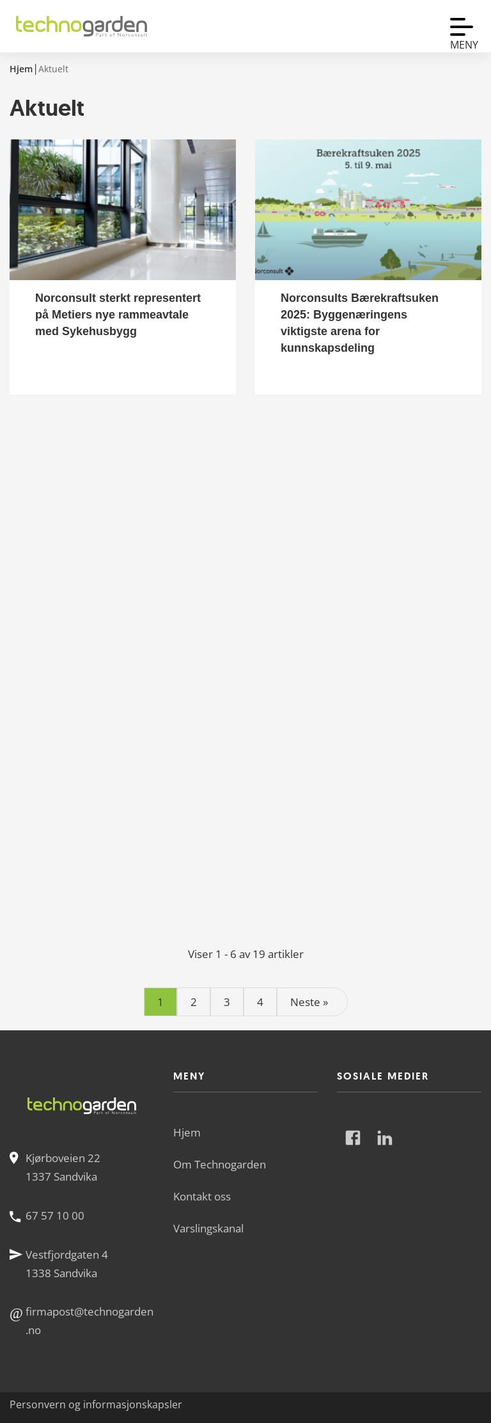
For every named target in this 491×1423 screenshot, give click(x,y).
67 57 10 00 (55, 1215)
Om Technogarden (219, 1164)
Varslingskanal (208, 1228)
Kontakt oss (202, 1196)
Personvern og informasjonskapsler (96, 1404)
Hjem (187, 1132)
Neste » (309, 1002)
